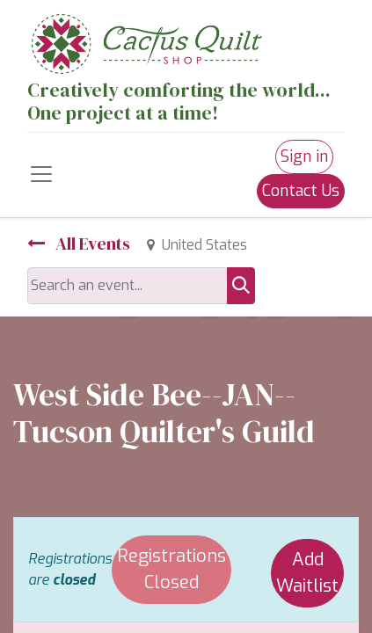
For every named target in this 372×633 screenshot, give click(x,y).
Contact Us (300, 190)
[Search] (241, 285)
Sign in (304, 156)
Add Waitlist (307, 573)
